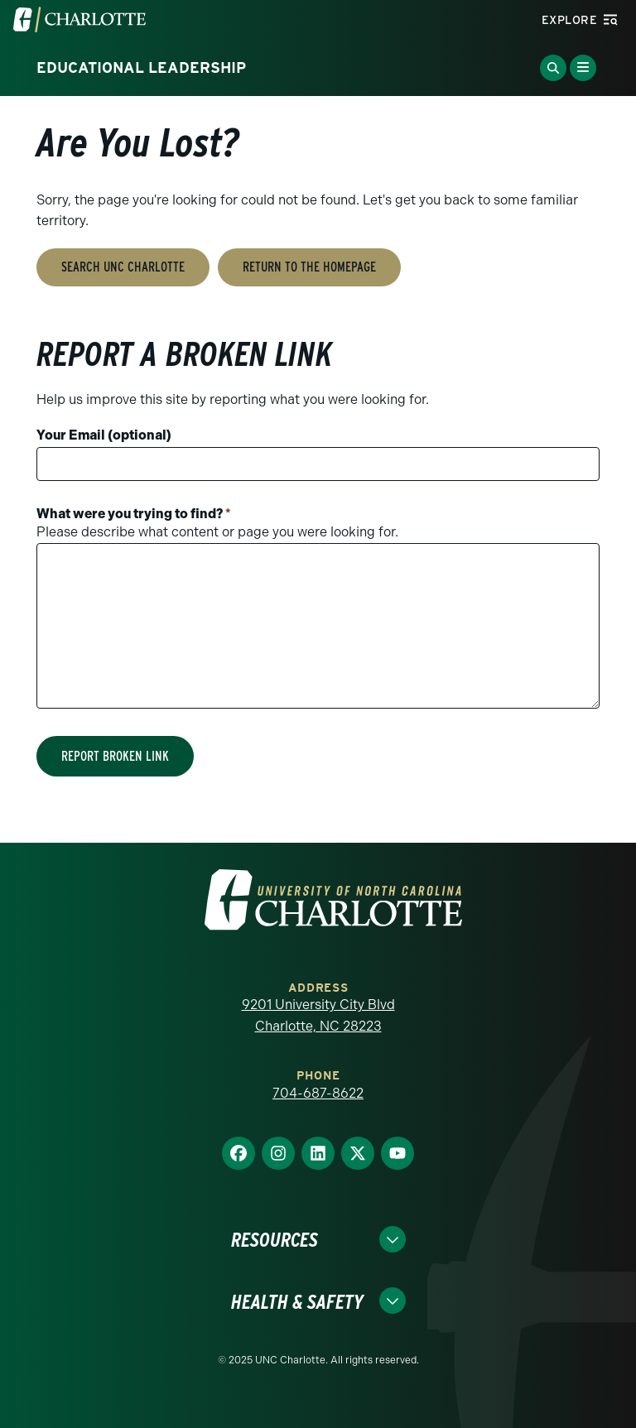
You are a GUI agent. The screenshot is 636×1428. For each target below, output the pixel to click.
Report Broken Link (115, 756)
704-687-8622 (318, 1093)
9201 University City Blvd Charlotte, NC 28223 (318, 1015)
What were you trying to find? (133, 514)
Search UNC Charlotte (123, 267)
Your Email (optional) (103, 435)
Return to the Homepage (309, 267)
